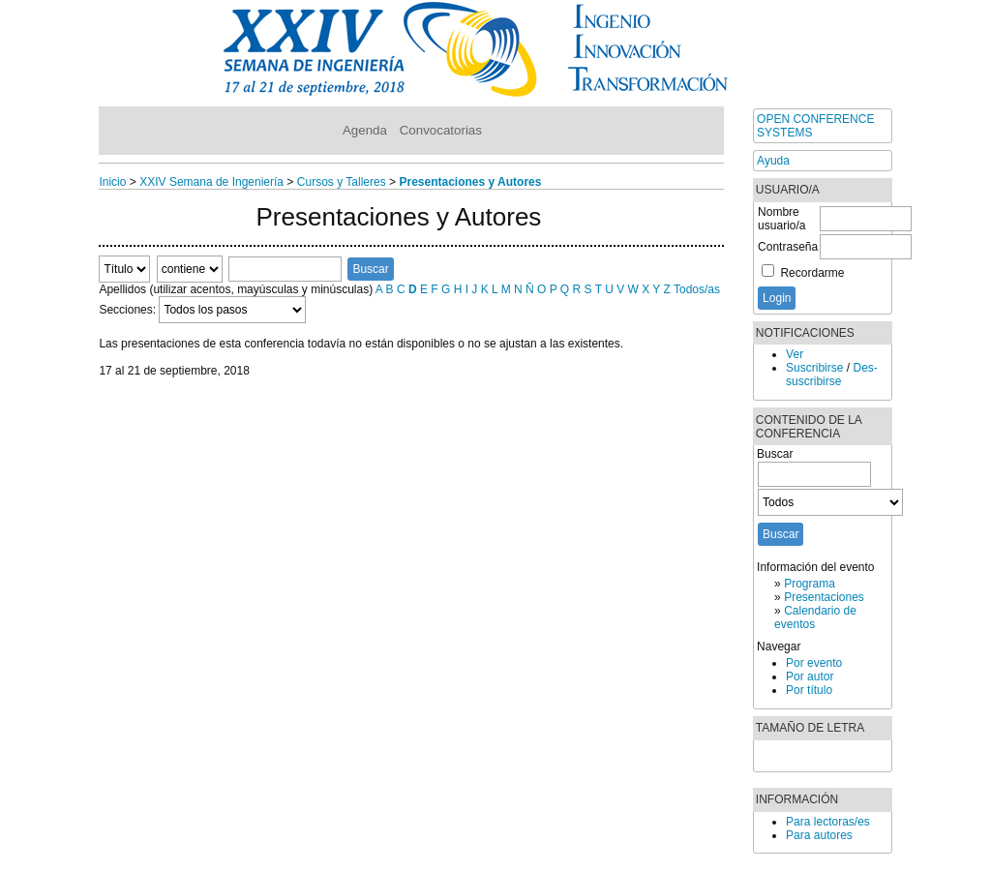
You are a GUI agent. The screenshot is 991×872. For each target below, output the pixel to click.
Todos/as (697, 289)
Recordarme (812, 273)
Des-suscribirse (832, 374)
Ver (794, 354)
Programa (809, 583)
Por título (809, 690)
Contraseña (788, 247)
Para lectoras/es (828, 821)
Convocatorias (441, 130)
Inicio (112, 182)
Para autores (819, 835)
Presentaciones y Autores (470, 182)
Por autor (809, 676)
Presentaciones (824, 597)
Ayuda (773, 160)
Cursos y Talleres (341, 182)
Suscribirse (814, 368)
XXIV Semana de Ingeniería (211, 182)
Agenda (365, 130)
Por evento (814, 663)
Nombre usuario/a (781, 218)
